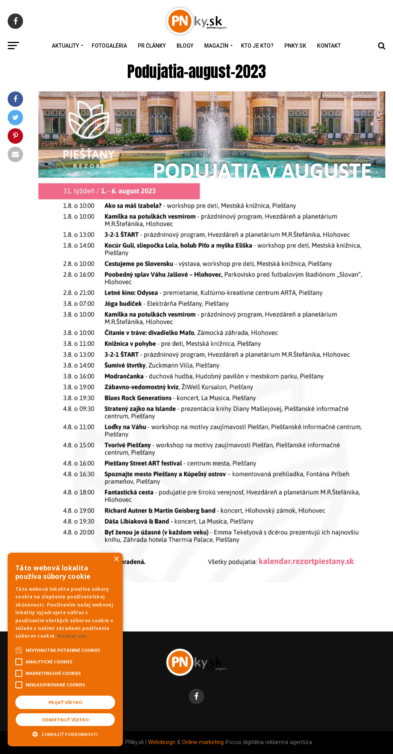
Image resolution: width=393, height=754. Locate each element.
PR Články (152, 46)
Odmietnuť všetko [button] (65, 720)
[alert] (65, 649)
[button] (65, 733)
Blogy (185, 46)
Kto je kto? (257, 46)
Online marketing (203, 742)
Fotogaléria (109, 46)
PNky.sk (295, 46)
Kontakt (329, 46)
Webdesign (161, 742)
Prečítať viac (73, 636)
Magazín (216, 46)
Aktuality (65, 46)
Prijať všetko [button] (65, 702)
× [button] (116, 559)
